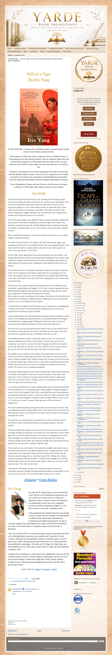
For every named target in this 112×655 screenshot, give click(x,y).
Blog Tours (89, 124)
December (80, 303)
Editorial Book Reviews (56, 48)
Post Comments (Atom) (21, 634)
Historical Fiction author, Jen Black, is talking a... (89, 408)
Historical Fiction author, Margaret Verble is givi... (90, 376)
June (78, 317)
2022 (76, 294)
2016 (76, 479)
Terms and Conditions (53, 51)
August (79, 312)
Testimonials (33, 51)
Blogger (65, 648)
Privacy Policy (67, 51)
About (25, 51)
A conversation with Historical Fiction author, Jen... (90, 402)
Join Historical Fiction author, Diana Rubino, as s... (90, 442)
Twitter (54, 569)
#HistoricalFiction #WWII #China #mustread (24, 581)
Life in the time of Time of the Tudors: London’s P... (90, 382)
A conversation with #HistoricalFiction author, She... (90, 369)
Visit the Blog (89, 108)
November (80, 305)
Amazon (30, 480)
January (79, 472)
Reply (14, 593)
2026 (76, 285)
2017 (76, 477)
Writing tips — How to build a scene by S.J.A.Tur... (90, 384)
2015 (76, 482)
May (78, 319)
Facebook (46, 569)
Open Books (48, 480)
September (80, 310)
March (79, 324)
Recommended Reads (14, 51)
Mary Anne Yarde (17, 589)
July (78, 315)
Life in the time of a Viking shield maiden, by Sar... (90, 371)
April (78, 322)
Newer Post (12, 631)
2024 (76, 289)
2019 (76, 301)
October (79, 308)
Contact (42, 51)
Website (38, 569)
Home (9, 48)
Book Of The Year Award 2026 (74, 48)
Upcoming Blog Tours (92, 48)
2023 (76, 292)
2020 (76, 299)
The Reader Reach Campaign (37, 48)
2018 (76, 475)
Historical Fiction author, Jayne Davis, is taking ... (90, 373)
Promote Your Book (20, 48)
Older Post (66, 631)
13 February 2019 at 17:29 (32, 589)
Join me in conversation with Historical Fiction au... (90, 429)
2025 (76, 287)
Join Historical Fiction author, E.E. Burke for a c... (90, 366)
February (79, 326)
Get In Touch (89, 134)
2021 (76, 296)
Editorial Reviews (89, 118)
